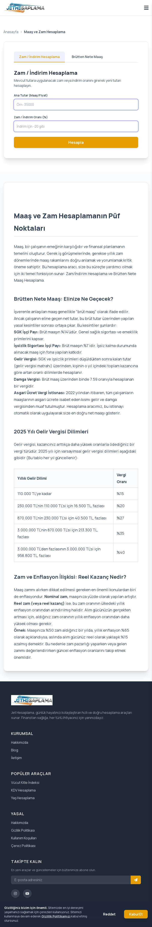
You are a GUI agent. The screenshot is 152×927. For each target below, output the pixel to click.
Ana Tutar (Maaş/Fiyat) (31, 95)
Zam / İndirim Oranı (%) (31, 117)
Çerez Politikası (23, 845)
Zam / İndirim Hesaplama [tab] (39, 56)
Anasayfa (10, 31)
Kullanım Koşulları (24, 838)
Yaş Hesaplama (23, 798)
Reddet (109, 914)
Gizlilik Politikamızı (55, 916)
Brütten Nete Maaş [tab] (87, 56)
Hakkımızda (19, 742)
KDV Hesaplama (23, 790)
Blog (14, 750)
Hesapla (76, 142)
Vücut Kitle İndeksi (25, 782)
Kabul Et (136, 914)
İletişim (16, 757)
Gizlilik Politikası (23, 830)
